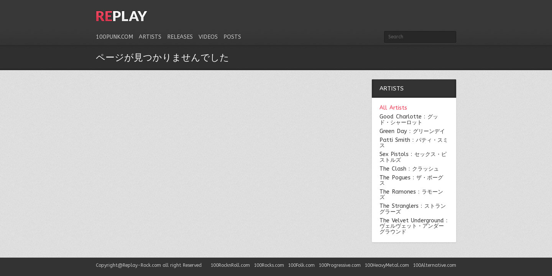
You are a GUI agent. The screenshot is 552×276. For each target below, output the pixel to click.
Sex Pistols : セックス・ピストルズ (413, 157)
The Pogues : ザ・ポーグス (411, 180)
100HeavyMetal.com (387, 265)
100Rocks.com (269, 265)
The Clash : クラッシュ (409, 169)
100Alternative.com (434, 265)
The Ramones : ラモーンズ (411, 194)
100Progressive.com (340, 265)
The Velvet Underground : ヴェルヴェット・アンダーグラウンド (413, 226)
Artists (150, 37)
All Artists (393, 108)
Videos (208, 37)
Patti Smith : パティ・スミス (414, 143)
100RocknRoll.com (230, 265)
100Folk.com (301, 265)
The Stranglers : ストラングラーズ (413, 209)
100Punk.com (114, 37)
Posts (232, 37)
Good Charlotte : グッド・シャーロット (409, 119)
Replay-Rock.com (142, 265)
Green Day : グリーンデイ (412, 131)
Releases (180, 37)
